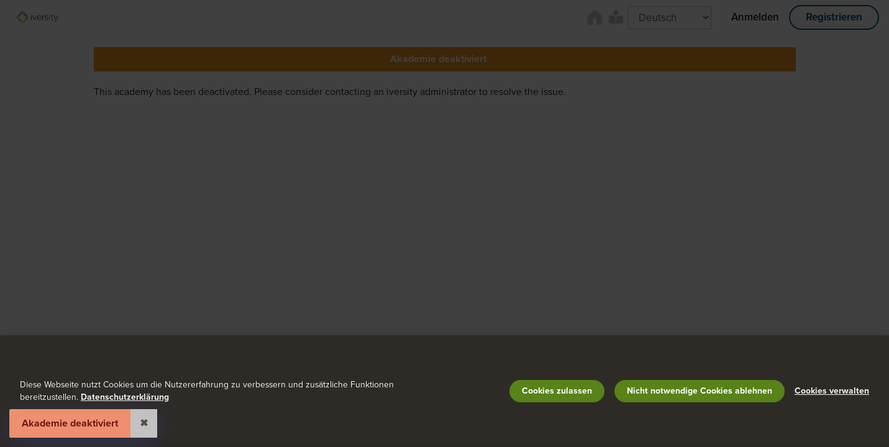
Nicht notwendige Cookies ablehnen (699, 391)
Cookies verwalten (832, 391)
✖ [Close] (144, 423)
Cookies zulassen (557, 391)
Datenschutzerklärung (125, 397)
